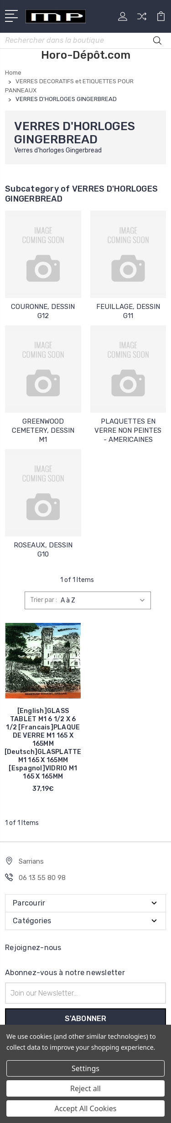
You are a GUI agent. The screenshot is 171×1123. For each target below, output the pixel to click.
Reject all (85, 1088)
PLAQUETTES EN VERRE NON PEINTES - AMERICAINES (127, 430)
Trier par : (43, 600)
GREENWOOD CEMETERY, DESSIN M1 (43, 430)
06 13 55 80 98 (42, 878)
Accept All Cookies (86, 1108)
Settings (85, 1068)
